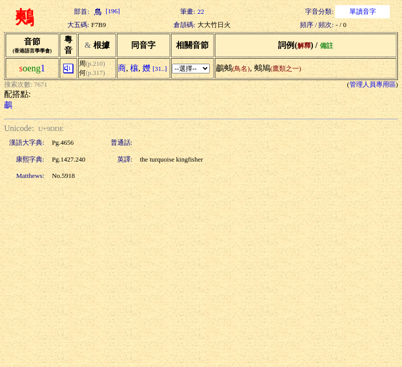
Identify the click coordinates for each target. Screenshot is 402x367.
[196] (105, 11)
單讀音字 (362, 11)
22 (200, 11)
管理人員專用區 (372, 84)
